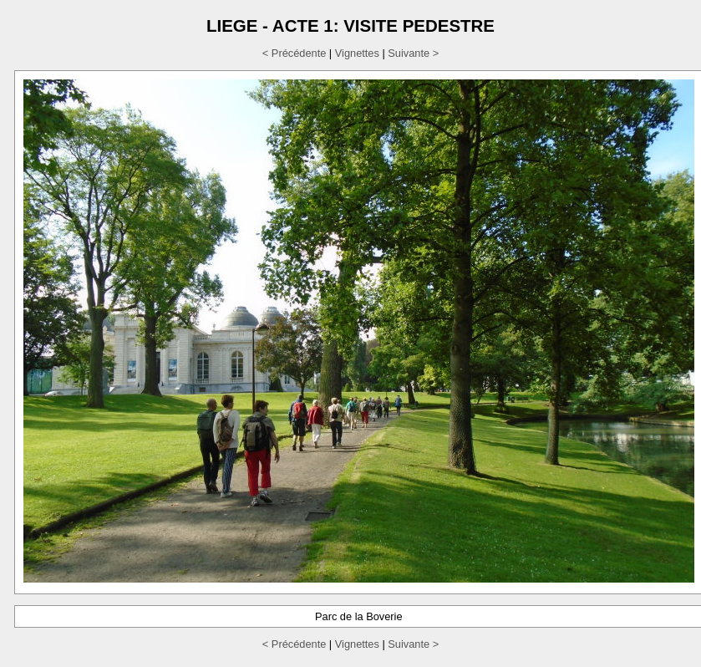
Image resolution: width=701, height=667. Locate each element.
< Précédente (294, 53)
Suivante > (413, 53)
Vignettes (357, 53)
